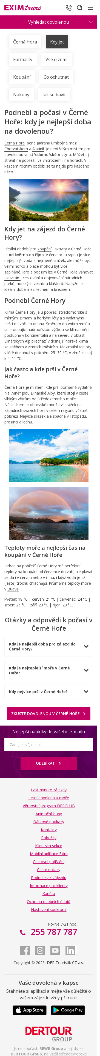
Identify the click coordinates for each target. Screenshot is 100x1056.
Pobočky (48, 837)
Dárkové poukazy (48, 821)
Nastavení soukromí (49, 909)
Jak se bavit (54, 95)
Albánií (38, 148)
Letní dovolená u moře (48, 797)
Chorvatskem (16, 148)
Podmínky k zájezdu (48, 877)
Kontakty (49, 829)
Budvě (13, 589)
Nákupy (21, 95)
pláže (34, 266)
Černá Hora (25, 42)
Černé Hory (25, 312)
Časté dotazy (48, 869)
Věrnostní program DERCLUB (49, 805)
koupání (45, 248)
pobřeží (28, 160)
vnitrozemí (52, 160)
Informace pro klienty (49, 885)
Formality (22, 59)
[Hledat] (79, 7)
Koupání (21, 77)
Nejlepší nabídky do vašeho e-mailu (48, 732)
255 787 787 (53, 931)
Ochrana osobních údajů (48, 901)
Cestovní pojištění (48, 861)
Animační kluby (49, 813)
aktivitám (12, 277)
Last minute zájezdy (49, 789)
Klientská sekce (48, 845)
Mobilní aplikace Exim (49, 853)
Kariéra (48, 893)
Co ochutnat (56, 77)
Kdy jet (57, 42)
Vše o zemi (56, 59)
